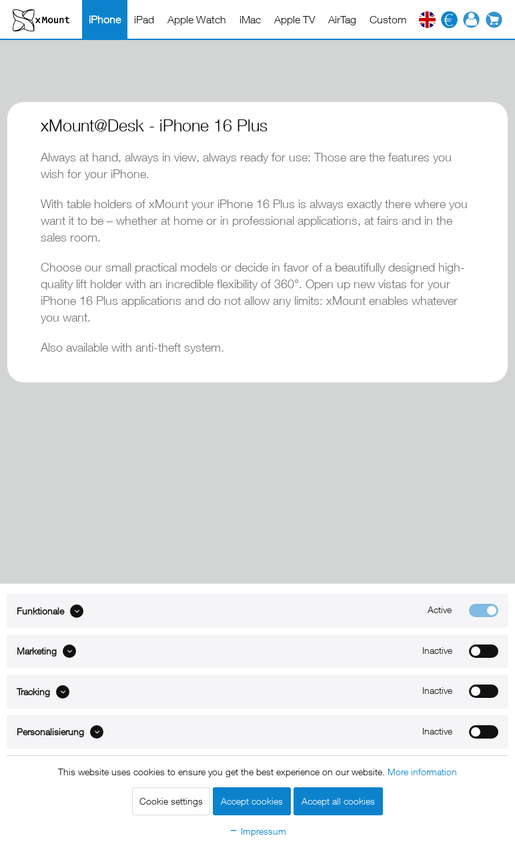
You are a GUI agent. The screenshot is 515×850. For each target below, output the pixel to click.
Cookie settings (171, 801)
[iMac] (250, 19)
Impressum (257, 831)
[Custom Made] (402, 19)
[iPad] (144, 19)
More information (422, 771)
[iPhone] (104, 19)
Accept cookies (252, 801)
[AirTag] (342, 19)
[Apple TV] (295, 19)
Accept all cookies (338, 801)
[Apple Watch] (197, 19)
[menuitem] (104, 19)
